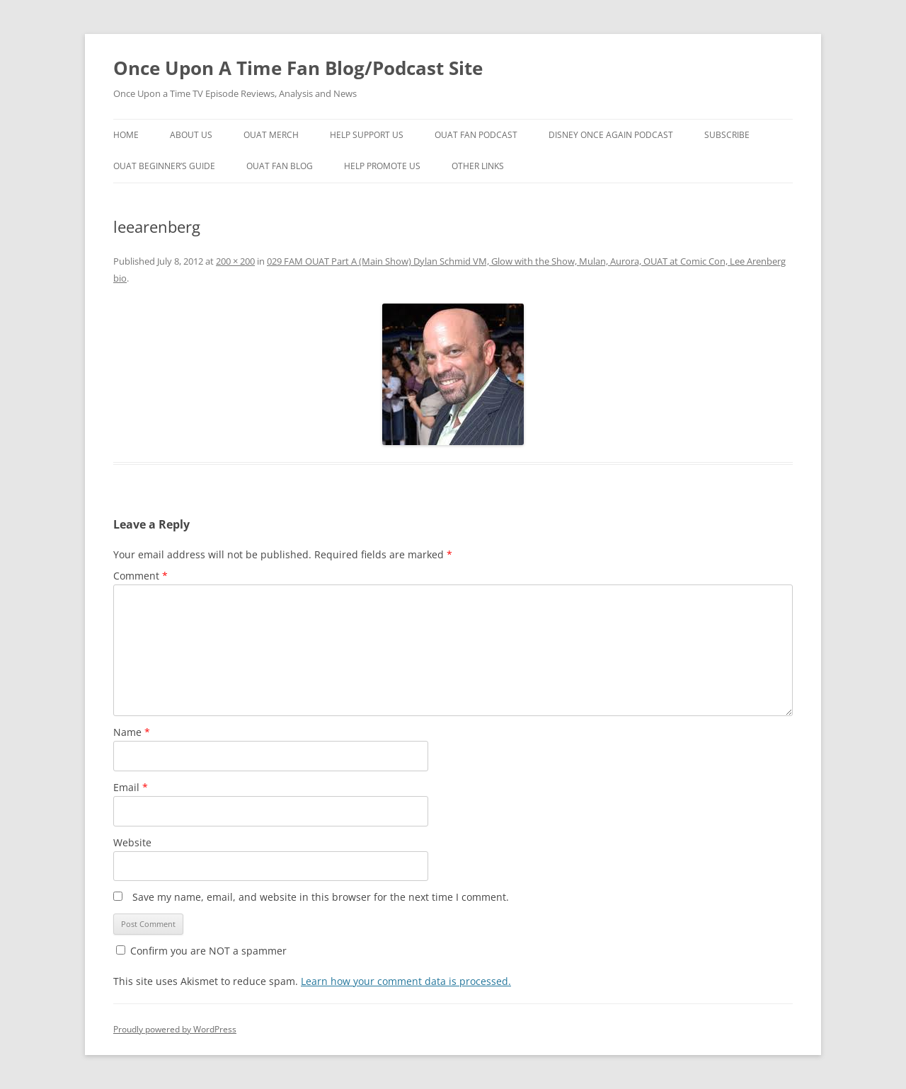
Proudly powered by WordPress (174, 1029)
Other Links (478, 166)
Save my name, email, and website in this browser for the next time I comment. (320, 897)
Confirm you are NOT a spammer (201, 950)
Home (126, 135)
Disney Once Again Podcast (611, 135)
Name (131, 732)
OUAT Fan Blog (279, 166)
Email (130, 787)
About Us (191, 135)
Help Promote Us (382, 166)
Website (132, 842)
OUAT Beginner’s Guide (164, 166)
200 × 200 (235, 261)
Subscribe (727, 135)
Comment (140, 575)
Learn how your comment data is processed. (406, 981)
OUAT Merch (271, 135)
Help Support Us (366, 135)
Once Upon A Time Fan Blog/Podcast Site (298, 68)
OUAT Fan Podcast (476, 135)
